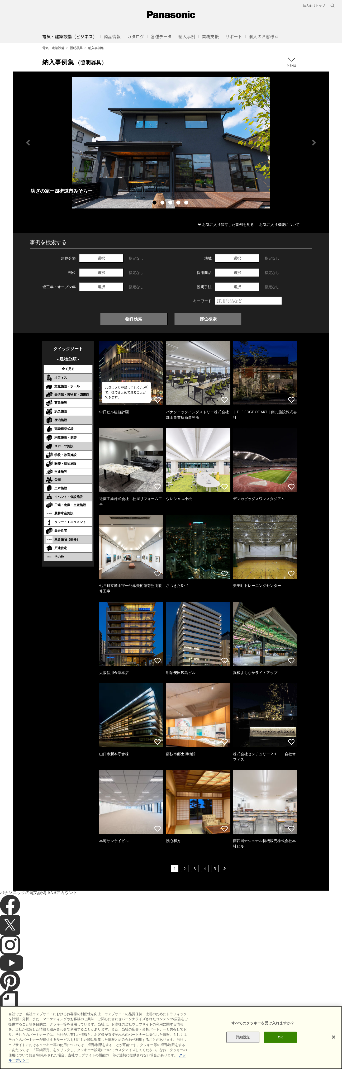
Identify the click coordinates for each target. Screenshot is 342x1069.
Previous (28, 142)
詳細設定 (243, 1043)
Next (314, 142)
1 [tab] (155, 203)
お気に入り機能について (279, 224)
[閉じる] (333, 1043)
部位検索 (208, 319)
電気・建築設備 (53, 48)
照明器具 (76, 48)
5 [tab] (186, 203)
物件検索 (133, 319)
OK (280, 1043)
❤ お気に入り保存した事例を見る (226, 224)
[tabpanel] (171, 142)
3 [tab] (171, 203)
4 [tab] (179, 203)
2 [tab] (163, 203)
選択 (101, 258)
